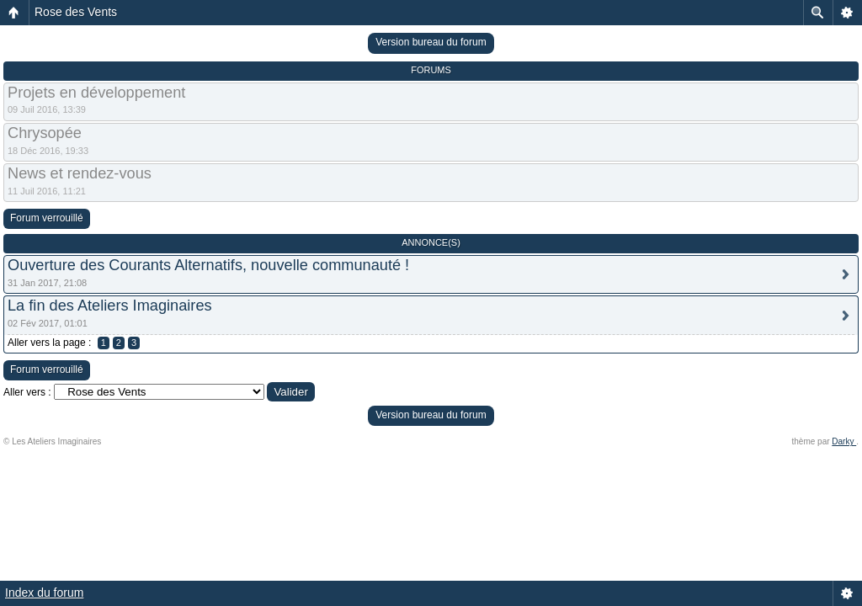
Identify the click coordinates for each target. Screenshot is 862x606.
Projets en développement (96, 92)
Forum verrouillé (46, 218)
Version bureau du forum (430, 42)
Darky (844, 441)
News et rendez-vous (80, 173)
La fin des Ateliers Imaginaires (110, 305)
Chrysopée (45, 133)
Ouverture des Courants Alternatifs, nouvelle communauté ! (208, 265)
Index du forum (44, 592)
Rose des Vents (76, 12)
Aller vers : (27, 392)
